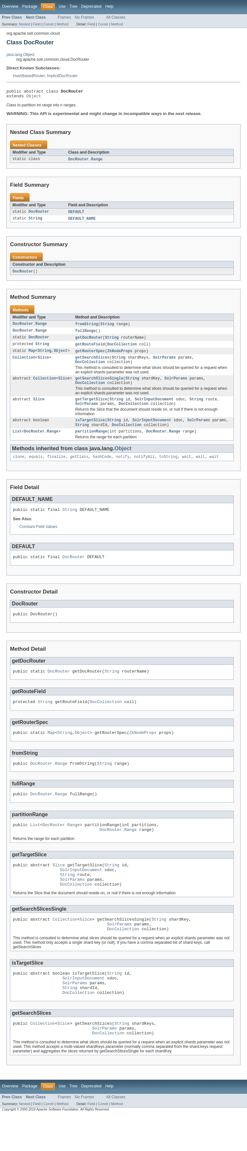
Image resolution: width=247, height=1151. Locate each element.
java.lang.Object (20, 54)
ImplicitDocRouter (62, 76)
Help (109, 6)
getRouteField (90, 348)
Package (29, 6)
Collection (24, 362)
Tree (73, 6)
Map (32, 355)
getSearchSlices (92, 362)
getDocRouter (89, 341)
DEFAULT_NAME (82, 221)
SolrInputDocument (154, 407)
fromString (86, 327)
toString (168, 467)
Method (62, 24)
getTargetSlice (91, 407)
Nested (24, 24)
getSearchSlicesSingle (99, 385)
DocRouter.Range (85, 161)
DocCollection (122, 348)
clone (18, 467)
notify (123, 467)
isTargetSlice (90, 429)
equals (36, 467)
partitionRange (91, 441)
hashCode (102, 467)
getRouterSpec (90, 355)
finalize (56, 467)
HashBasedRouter (29, 76)
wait (186, 467)
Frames (64, 17)
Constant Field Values (38, 538)
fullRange (85, 334)
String (35, 221)
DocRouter (39, 214)
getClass (79, 467)
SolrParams (164, 362)
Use (62, 6)
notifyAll (144, 467)
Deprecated (91, 6)
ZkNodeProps (119, 355)
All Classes (115, 17)
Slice (43, 362)
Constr (48, 24)
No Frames (84, 17)
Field (37, 24)
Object (33, 98)
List (17, 441)
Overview (10, 6)
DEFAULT (76, 214)
